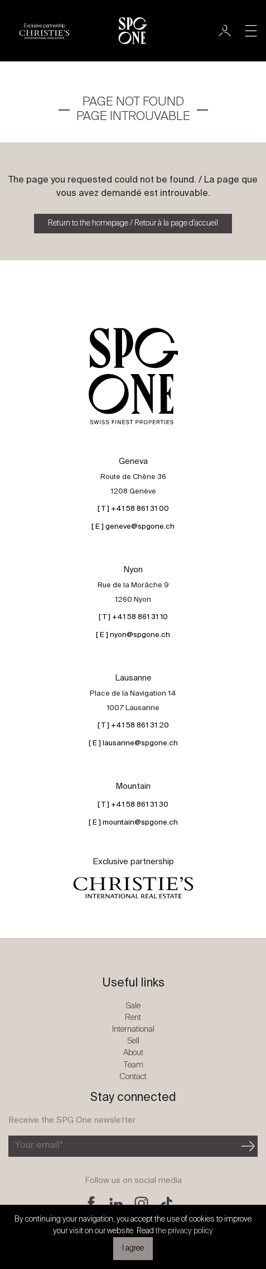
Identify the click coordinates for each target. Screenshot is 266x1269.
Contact (133, 1076)
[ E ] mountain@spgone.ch (133, 822)
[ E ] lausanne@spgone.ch (133, 743)
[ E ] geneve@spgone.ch (133, 526)
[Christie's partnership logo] (44, 30)
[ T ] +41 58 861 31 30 (133, 804)
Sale (133, 1006)
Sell (133, 1041)
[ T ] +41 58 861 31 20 (133, 725)
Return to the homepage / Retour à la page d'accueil (133, 223)
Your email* (39, 1145)
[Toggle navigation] (251, 30)
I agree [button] (133, 1248)
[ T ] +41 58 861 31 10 (133, 617)
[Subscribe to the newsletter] (123, 1146)
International (133, 1029)
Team (133, 1065)
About (133, 1052)
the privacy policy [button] (184, 1231)
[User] (225, 30)
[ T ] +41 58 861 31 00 (133, 509)
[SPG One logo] (133, 30)
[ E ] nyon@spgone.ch (133, 635)
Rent (133, 1017)
